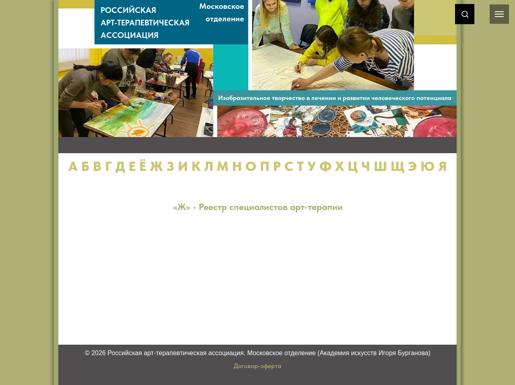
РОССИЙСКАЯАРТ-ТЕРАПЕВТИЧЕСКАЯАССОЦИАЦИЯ (145, 22)
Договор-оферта (257, 366)
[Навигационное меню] (499, 14)
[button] (465, 14)
